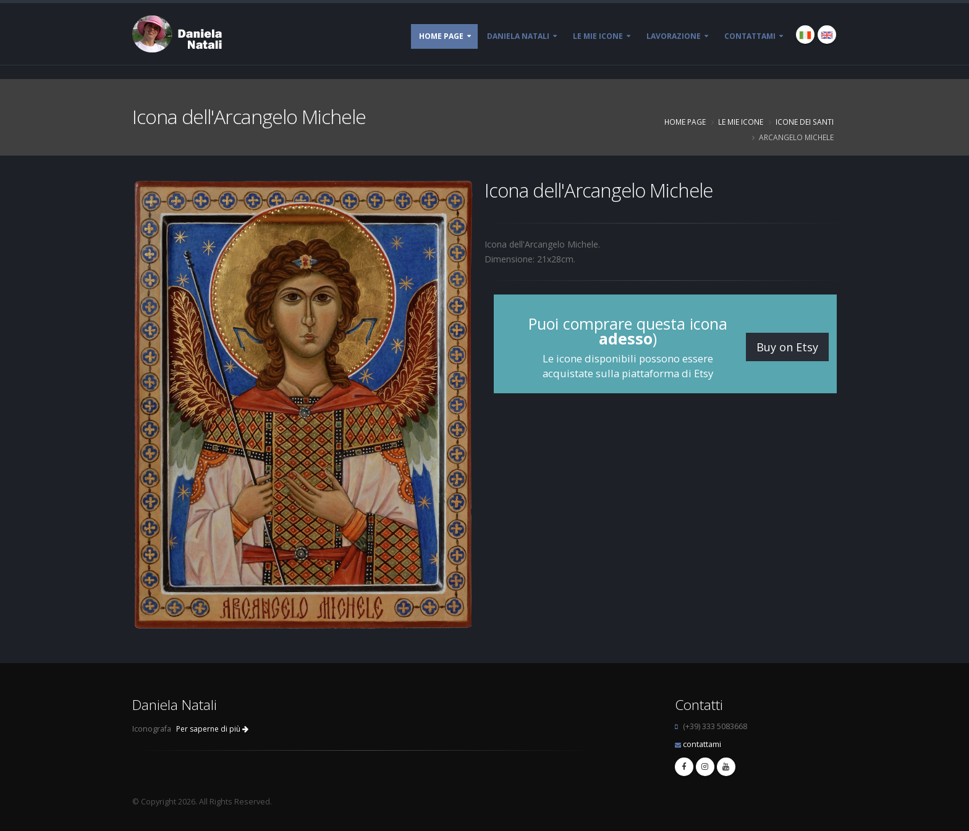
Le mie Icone (598, 36)
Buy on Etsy (787, 347)
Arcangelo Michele (796, 137)
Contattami (750, 36)
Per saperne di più (212, 729)
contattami (702, 744)
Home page (441, 36)
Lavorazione (673, 36)
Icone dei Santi (805, 122)
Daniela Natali (518, 36)
